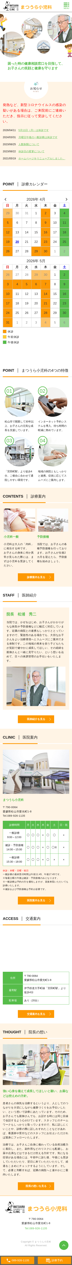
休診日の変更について (31, 151)
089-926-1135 (16, 815)
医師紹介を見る (36, 719)
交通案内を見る (36, 1013)
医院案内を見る (36, 900)
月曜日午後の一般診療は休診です (37, 137)
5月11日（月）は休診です (33, 130)
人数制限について (28, 144)
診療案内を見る (36, 577)
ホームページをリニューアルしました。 (41, 158)
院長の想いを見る (36, 1185)
